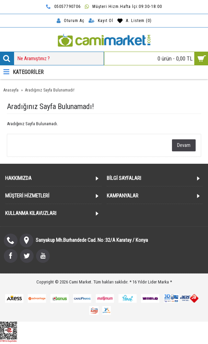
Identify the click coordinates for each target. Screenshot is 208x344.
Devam (183, 145)
